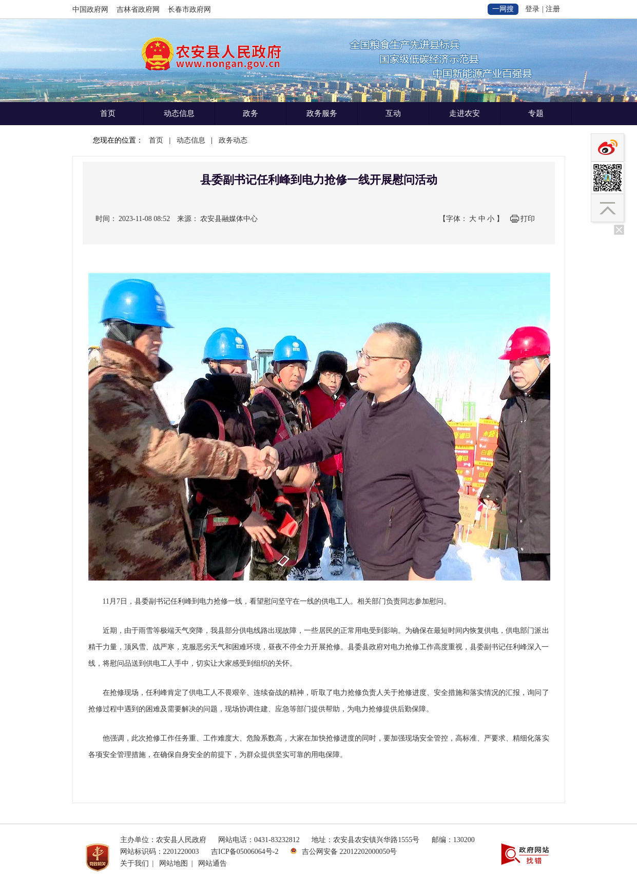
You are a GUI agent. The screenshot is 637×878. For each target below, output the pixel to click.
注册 (553, 9)
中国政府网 (90, 9)
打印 (527, 219)
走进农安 (464, 113)
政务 (250, 113)
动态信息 (179, 113)
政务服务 (321, 113)
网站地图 (173, 863)
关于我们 (134, 863)
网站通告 (212, 863)
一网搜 (503, 9)
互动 (393, 113)
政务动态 (233, 140)
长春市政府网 (189, 9)
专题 (536, 113)
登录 (532, 9)
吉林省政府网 (138, 9)
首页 (107, 113)
